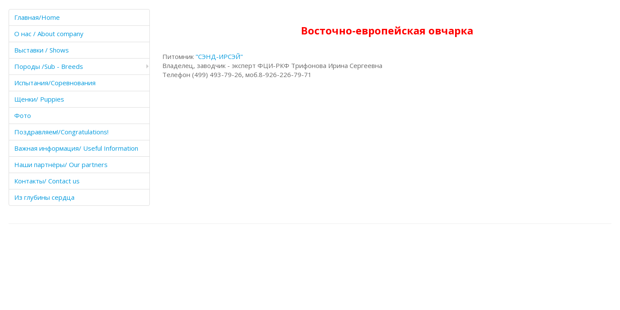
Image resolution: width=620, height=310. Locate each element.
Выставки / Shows (41, 50)
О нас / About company (49, 33)
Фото (22, 115)
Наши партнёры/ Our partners (61, 164)
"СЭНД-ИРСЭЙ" (219, 56)
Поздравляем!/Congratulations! (61, 131)
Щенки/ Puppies (39, 99)
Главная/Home (37, 17)
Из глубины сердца (44, 197)
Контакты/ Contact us (47, 181)
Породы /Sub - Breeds (48, 66)
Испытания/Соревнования (55, 82)
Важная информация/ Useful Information (76, 148)
